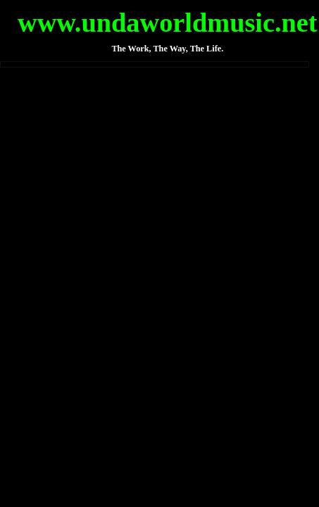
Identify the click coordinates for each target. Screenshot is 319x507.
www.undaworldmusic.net (168, 22)
